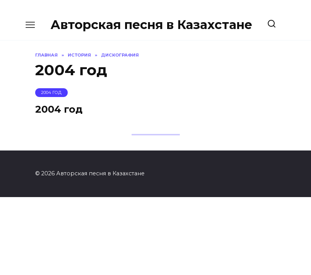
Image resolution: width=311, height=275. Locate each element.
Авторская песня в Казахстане (151, 24)
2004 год (59, 109)
